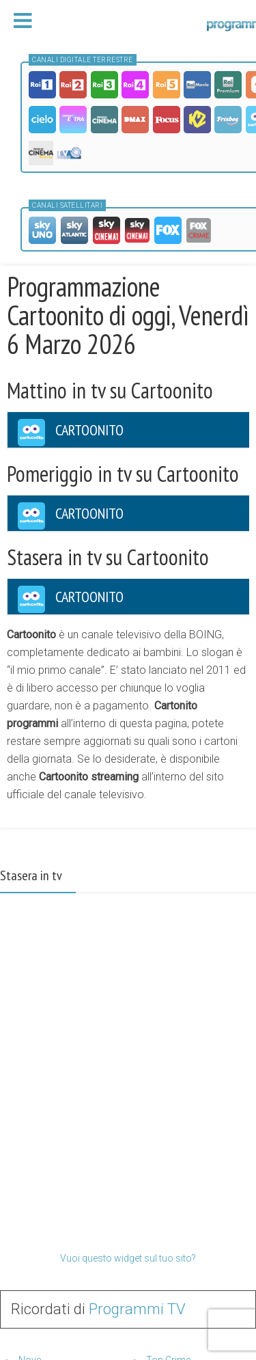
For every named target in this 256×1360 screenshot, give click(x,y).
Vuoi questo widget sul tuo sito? (128, 1258)
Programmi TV (137, 1309)
